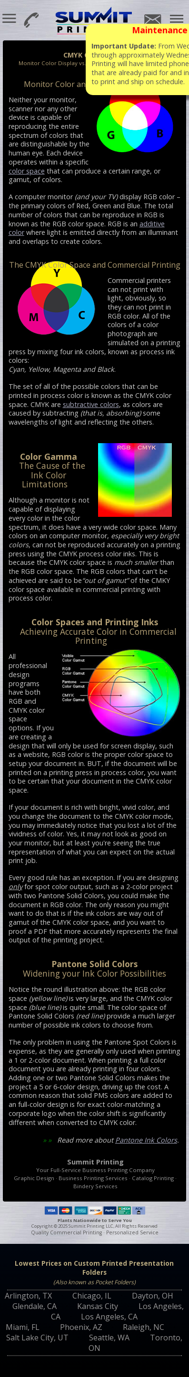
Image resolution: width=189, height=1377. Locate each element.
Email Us (152, 19)
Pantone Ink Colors (146, 1139)
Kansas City (97, 1306)
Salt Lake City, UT (37, 1337)
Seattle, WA (109, 1337)
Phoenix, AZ (81, 1327)
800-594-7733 (30, 19)
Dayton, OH (152, 1295)
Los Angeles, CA (109, 1316)
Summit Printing (95, 21)
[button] (9, 18)
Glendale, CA (34, 1306)
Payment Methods (94, 1210)
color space (27, 170)
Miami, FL (23, 1327)
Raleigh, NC (143, 1327)
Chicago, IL (91, 1295)
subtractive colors (91, 404)
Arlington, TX (28, 1295)
